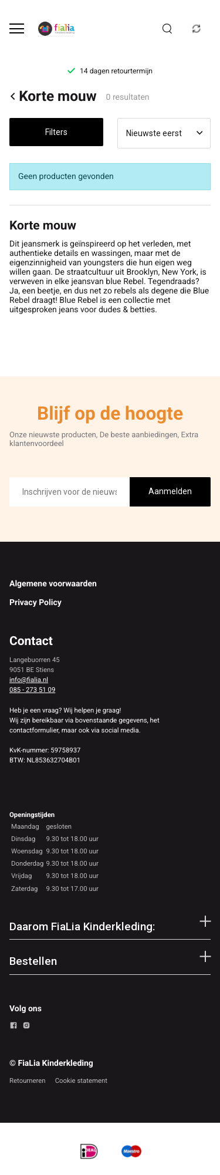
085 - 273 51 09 (32, 690)
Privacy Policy (35, 602)
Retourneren (27, 1080)
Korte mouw (53, 96)
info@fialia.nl (28, 680)
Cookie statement (81, 1080)
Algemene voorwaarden (53, 584)
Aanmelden (170, 491)
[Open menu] (16, 28)
